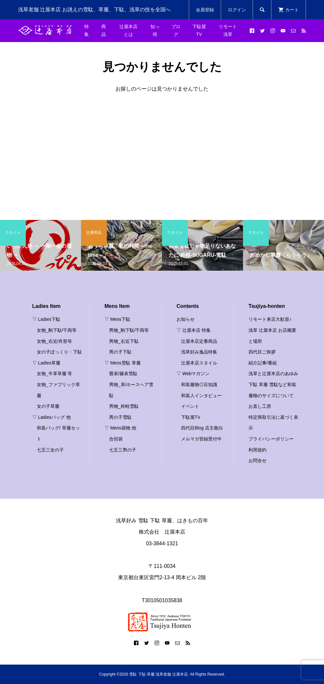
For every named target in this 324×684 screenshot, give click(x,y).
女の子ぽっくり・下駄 (59, 351)
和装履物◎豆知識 (199, 384)
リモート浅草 (228, 30)
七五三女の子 (50, 449)
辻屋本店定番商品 (199, 341)
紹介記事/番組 (262, 362)
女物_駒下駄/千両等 (57, 330)
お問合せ (257, 460)
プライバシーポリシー (271, 438)
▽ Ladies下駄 (46, 319)
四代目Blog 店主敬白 (202, 427)
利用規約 (257, 449)
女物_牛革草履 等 (54, 373)
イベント (190, 406)
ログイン (237, 9)
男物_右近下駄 (124, 341)
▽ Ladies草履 (46, 362)
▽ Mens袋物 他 (120, 427)
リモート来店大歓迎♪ (269, 319)
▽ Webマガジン (193, 373)
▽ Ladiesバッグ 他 (51, 417)
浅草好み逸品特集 (199, 351)
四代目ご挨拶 (262, 351)
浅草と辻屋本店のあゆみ (273, 373)
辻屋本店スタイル (199, 362)
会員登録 (205, 9)
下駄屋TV (199, 30)
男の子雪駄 (120, 417)
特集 (86, 30)
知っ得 (154, 30)
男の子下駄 (120, 351)
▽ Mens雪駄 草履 (123, 362)
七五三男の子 (122, 449)
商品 (103, 30)
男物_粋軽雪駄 (124, 406)
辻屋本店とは (128, 30)
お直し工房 (259, 406)
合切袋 (116, 438)
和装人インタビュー (201, 395)
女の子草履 (48, 406)
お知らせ (186, 319)
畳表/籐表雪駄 (123, 373)
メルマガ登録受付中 (201, 438)
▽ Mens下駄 (117, 319)
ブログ (175, 30)
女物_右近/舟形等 (54, 341)
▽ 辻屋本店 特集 (194, 330)
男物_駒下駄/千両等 (129, 330)
